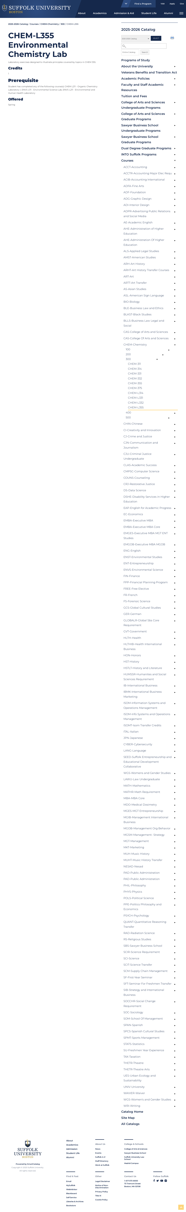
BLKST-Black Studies (137, 314)
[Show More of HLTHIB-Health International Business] (175, 645)
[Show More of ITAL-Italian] (175, 732)
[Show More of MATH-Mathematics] (175, 786)
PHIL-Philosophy (135, 885)
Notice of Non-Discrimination (101, 1186)
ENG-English (132, 550)
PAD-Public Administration (142, 872)
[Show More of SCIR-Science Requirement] (175, 952)
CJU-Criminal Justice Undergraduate (137, 456)
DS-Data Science (135, 490)
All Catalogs (130, 1124)
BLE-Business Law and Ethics (143, 308)
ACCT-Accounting (135, 167)
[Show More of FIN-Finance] (175, 576)
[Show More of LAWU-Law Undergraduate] (175, 780)
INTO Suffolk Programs (138, 154)
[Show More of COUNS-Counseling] (175, 478)
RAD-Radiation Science (139, 933)
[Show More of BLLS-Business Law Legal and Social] (175, 321)
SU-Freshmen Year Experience (144, 1050)
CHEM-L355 (136, 407)
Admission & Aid (124, 13)
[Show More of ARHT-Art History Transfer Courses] (175, 270)
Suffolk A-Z (100, 1157)
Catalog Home (132, 1111)
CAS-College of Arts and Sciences (146, 332)
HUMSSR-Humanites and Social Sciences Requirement (145, 677)
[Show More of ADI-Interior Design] (175, 205)
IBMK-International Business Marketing (143, 694)
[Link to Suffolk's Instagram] (166, 1180)
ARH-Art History (134, 263)
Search (145, 52)
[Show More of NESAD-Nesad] (175, 867)
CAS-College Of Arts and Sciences (146, 338)
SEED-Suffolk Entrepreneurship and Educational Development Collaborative (148, 761)
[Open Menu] (181, 13)
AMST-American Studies (140, 257)
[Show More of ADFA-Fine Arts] (175, 186)
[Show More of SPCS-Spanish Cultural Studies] (175, 1032)
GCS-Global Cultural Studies (142, 607)
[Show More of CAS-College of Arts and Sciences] (175, 332)
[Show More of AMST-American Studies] (175, 258)
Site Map (128, 1118)
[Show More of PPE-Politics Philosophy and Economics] (175, 905)
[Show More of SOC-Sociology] (175, 1013)
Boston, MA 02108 (132, 1186)
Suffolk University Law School (134, 1158)
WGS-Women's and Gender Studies (147, 1099)
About (82, 13)
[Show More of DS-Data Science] (175, 491)
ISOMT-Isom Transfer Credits (142, 725)
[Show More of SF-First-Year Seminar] (175, 978)
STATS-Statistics (134, 1044)
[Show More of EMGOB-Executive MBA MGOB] (175, 545)
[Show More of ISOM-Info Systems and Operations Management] (175, 715)
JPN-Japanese (133, 738)
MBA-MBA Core (134, 798)
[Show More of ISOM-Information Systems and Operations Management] (175, 703)
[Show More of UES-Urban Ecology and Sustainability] (175, 1076)
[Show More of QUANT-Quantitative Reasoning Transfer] (175, 922)
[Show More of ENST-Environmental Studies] (175, 557)
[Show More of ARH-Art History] (175, 264)
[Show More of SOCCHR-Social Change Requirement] (175, 1002)
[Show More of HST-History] (175, 662)
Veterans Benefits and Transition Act (149, 72)
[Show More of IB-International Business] (175, 686)
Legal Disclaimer (102, 1181)
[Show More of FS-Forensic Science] (175, 602)
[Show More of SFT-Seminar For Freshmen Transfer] (175, 984)
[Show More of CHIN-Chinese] (175, 424)
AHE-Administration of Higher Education (144, 231)
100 (128, 349)
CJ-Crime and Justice (138, 436)
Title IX (98, 1196)
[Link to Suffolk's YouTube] (161, 1180)
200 (128, 354)
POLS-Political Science (139, 898)
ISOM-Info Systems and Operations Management (147, 717)
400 (128, 412)
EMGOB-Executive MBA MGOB (144, 544)
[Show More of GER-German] (175, 614)
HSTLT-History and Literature (143, 668)
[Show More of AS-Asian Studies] (175, 289)
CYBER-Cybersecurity (138, 744)
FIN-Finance (132, 576)
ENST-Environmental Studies (143, 557)
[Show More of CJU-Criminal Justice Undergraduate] (175, 454)
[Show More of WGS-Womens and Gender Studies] (175, 773)
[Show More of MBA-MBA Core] (175, 799)
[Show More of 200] (163, 355)
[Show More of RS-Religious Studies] (175, 940)
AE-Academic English (138, 222)
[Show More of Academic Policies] (175, 79)
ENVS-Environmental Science (143, 569)
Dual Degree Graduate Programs (146, 148)
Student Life (149, 13)
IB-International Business (140, 685)
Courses (127, 160)
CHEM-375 (135, 388)
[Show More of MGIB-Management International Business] (175, 818)
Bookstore (71, 1205)
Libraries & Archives (74, 1201)
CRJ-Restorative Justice (139, 484)
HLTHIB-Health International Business (143, 647)
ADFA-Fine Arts (134, 186)
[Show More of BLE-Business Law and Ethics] (175, 309)
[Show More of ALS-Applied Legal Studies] (175, 252)
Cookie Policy (101, 1200)
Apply (172, 4)
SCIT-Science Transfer (138, 964)
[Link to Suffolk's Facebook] (154, 1180)
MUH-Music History (137, 853)
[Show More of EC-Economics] (175, 515)
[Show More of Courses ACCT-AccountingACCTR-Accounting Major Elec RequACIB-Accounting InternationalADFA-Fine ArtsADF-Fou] (175, 161)
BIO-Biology (132, 301)
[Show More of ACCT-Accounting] (175, 167)
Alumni (168, 13)
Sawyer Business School (135, 1153)
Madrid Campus (131, 1163)
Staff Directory (101, 1161)
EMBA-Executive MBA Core (142, 527)
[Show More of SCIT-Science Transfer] (175, 965)
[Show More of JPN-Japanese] (175, 738)
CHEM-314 (135, 368)
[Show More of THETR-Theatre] (175, 1063)
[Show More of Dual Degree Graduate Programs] (175, 148)
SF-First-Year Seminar (138, 977)
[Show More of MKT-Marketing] (175, 848)
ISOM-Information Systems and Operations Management (144, 705)
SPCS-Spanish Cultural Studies (144, 1031)
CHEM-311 (134, 364)
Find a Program (136, 3)
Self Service (71, 1197)
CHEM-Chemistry (135, 344)
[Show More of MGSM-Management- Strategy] (175, 835)
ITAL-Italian (131, 731)
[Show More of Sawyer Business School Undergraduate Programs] (175, 125)
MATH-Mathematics (137, 785)
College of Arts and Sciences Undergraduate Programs (143, 104)
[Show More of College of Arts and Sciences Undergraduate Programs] (175, 102)
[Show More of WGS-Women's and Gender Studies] (175, 1100)
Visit (163, 4)
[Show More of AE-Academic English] (175, 223)
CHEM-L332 (136, 402)
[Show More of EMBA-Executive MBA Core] (175, 527)
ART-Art (129, 276)
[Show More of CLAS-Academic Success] (175, 465)
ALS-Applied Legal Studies (141, 251)
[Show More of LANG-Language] (175, 751)
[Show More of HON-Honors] (175, 656)
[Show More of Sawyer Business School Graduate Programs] (175, 137)
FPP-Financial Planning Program (146, 582)
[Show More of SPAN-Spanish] (175, 1025)
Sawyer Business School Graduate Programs (139, 139)
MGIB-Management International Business (146, 820)
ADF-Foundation (135, 192)
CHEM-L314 (135, 393)
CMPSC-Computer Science (141, 471)
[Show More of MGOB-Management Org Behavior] (175, 829)
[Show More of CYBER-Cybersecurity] (175, 745)
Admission (72, 1149)
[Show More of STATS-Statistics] (175, 1044)
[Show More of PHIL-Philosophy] (175, 886)
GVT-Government (135, 631)
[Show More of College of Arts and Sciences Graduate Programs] (175, 114)
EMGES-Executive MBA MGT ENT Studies (146, 536)
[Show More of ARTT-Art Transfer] (175, 283)
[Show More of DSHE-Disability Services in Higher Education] (175, 497)
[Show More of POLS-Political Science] (175, 898)
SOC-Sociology (133, 1012)
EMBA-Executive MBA (138, 520)
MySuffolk (70, 1185)
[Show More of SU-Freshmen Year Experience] (175, 1051)
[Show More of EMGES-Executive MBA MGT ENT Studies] (175, 534)
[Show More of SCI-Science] (175, 959)
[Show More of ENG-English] (175, 551)
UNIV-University (134, 1087)
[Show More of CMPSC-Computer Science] (175, 472)
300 (128, 359)
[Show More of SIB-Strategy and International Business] (175, 990)
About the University (137, 66)
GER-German (132, 614)
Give (182, 4)
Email (68, 1181)
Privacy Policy (101, 1191)
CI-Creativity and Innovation (142, 430)
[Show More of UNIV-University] (175, 1087)
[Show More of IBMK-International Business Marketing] (175, 692)
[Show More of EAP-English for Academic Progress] (175, 508)
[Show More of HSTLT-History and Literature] (175, 668)
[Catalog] (135, 38)
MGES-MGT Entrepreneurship (143, 811)
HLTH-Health (132, 638)
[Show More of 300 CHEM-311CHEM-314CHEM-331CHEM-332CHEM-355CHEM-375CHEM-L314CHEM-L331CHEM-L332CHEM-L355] (157, 359)
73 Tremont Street (132, 1183)
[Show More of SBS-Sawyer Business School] (175, 946)
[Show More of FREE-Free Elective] (175, 589)
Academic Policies (135, 78)
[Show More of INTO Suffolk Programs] (175, 154)
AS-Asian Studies (135, 289)
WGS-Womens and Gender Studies (147, 773)
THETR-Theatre (134, 1063)
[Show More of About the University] (175, 66)
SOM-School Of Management (143, 1018)
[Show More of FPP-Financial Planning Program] (175, 583)
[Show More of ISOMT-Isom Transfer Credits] (175, 726)
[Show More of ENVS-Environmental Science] (175, 570)
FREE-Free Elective (136, 588)
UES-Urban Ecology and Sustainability (140, 1078)
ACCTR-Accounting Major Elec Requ (148, 173)
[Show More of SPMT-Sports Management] (175, 1038)
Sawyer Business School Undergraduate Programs (140, 127)
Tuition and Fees (134, 96)
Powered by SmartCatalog (28, 1164)
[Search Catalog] (144, 46)
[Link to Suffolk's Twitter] (157, 1180)
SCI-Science (131, 958)
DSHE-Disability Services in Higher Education (147, 499)
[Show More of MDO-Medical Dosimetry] (175, 805)
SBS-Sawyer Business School (143, 945)
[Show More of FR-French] (175, 595)
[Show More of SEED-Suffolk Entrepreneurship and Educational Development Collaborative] (175, 757)
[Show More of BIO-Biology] (175, 302)
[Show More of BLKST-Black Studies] (175, 315)
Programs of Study (135, 60)
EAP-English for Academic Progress (147, 508)
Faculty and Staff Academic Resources (142, 87)
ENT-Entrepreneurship (139, 563)
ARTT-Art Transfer (135, 282)
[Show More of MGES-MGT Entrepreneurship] (175, 811)
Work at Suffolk (102, 1165)
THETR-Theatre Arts (137, 1069)
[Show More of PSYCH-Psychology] (175, 916)
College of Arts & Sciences (135, 1149)
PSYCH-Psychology (136, 915)
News (97, 1149)
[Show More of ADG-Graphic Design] (175, 199)
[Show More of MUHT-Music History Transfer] (175, 860)
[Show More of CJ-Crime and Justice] (175, 437)
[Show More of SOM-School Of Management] (175, 1019)
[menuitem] (81, 13)
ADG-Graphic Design (137, 198)
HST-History (131, 661)
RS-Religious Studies (137, 939)
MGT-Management (136, 841)
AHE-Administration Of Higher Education (144, 242)
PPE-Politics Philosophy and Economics (142, 907)
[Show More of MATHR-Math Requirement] (175, 792)
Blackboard (71, 1193)
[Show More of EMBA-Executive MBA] (175, 521)
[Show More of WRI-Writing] (175, 1106)
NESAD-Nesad (133, 866)
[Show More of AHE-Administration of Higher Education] (175, 229)
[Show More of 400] (175, 413)
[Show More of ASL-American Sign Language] (175, 296)
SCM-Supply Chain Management (146, 971)
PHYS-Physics (133, 891)
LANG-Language (135, 750)
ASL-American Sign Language (144, 295)
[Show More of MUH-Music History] (175, 854)
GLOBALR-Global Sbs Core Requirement (141, 623)
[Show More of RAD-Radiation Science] (175, 933)
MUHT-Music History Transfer (143, 860)
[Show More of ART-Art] (175, 277)
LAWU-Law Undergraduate (142, 779)
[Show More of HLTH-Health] (175, 638)
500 (128, 417)
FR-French (130, 595)
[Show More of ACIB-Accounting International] (175, 180)
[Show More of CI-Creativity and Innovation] (175, 431)
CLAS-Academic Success (140, 465)
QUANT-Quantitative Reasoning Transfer (145, 924)
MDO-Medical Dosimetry (140, 804)
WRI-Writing (132, 1105)
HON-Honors (132, 655)
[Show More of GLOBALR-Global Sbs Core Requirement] (175, 621)
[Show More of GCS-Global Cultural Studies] (175, 608)
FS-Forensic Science (137, 601)
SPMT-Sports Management (142, 1037)
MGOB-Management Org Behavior (147, 828)
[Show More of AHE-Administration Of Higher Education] (175, 240)
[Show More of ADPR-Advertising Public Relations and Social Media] (175, 212)
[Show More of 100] (169, 350)
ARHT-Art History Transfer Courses (146, 270)
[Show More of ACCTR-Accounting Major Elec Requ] (175, 174)
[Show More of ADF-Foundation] (175, 193)
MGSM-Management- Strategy (144, 834)
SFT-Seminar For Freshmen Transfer (147, 983)
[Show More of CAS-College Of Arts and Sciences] (175, 339)
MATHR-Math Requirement (142, 792)
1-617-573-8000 (131, 1181)
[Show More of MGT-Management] (175, 841)
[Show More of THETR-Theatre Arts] (175, 1070)
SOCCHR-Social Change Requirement (139, 1004)
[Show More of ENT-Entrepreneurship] (175, 564)
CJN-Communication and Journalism (141, 445)
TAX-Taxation (132, 1056)
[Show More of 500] (169, 418)
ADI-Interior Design (136, 205)
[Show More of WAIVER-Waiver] (175, 1094)
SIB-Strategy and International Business (144, 992)
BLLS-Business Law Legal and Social (144, 323)
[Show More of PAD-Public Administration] (175, 873)
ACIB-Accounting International (144, 179)
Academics (100, 13)
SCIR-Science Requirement (142, 952)
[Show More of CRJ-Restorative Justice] (175, 484)
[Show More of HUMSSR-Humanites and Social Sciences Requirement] (175, 675)
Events (98, 1153)
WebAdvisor (71, 1189)
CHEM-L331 (135, 397)
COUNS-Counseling (137, 477)
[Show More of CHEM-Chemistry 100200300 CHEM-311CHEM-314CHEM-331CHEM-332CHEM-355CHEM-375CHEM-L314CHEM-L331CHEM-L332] (175, 345)
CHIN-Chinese (133, 423)
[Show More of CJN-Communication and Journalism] (175, 443)
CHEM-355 (135, 383)
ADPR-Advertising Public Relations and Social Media (147, 214)
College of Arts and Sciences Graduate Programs (143, 116)
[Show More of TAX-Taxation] (175, 1057)
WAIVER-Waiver (134, 1093)
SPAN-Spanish (133, 1025)
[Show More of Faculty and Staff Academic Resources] (175, 85)
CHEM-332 (135, 378)
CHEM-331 (134, 373)
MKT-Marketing (134, 847)
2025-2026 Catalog (18, 24)
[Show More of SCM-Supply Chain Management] (175, 971)
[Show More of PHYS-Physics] (175, 892)
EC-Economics (133, 514)
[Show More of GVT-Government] (175, 632)
